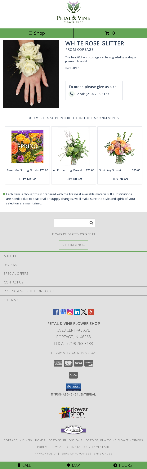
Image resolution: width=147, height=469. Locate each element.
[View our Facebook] (56, 313)
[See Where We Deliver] (73, 245)
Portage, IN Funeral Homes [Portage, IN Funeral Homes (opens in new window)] (24, 440)
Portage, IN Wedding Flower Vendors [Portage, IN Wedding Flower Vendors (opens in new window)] (114, 440)
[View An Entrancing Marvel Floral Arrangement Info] (73, 147)
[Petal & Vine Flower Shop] (73, 23)
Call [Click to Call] (24, 465)
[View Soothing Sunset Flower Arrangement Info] (120, 147)
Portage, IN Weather (52, 447)
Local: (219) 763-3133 (73, 343)
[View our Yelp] (91, 313)
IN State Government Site (90, 447)
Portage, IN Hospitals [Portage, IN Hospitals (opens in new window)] (65, 440)
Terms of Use (102, 453)
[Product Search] (74, 223)
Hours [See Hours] (122, 465)
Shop (37, 33)
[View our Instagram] (70, 313)
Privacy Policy (46, 453)
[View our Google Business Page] (63, 313)
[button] (73, 387)
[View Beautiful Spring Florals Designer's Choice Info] (27, 147)
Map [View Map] (73, 465)
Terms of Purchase (74, 453)
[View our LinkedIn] (77, 313)
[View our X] (84, 313)
